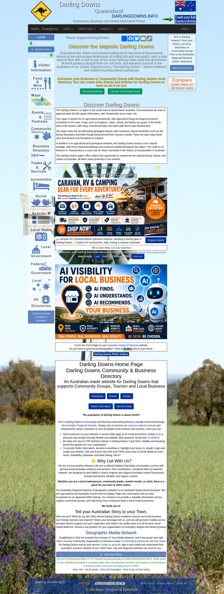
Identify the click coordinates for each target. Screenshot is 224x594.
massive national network (142, 425)
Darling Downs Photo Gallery (111, 354)
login (108, 425)
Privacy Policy (165, 583)
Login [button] (97, 256)
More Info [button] (138, 256)
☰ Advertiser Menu (111, 554)
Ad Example (91, 569)
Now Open (160, 541)
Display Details (156, 240)
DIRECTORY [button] (87, 28)
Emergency (50, 29)
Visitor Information (101, 406)
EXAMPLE (154, 437)
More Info (78, 569)
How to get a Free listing (136, 569)
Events (113, 396)
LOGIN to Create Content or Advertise (41, 317)
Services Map (124, 406)
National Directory (182, 68)
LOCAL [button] (68, 28)
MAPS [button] (123, 28)
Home (35, 29)
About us (181, 583)
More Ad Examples (110, 569)
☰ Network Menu (41, 49)
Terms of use (147, 583)
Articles (127, 396)
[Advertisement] (182, 150)
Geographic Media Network (111, 532)
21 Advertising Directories (135, 541)
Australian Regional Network (122, 345)
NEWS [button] (186, 28)
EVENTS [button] (107, 28)
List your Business (92, 91)
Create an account (110, 544)
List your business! (121, 247)
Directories (97, 396)
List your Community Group (125, 91)
